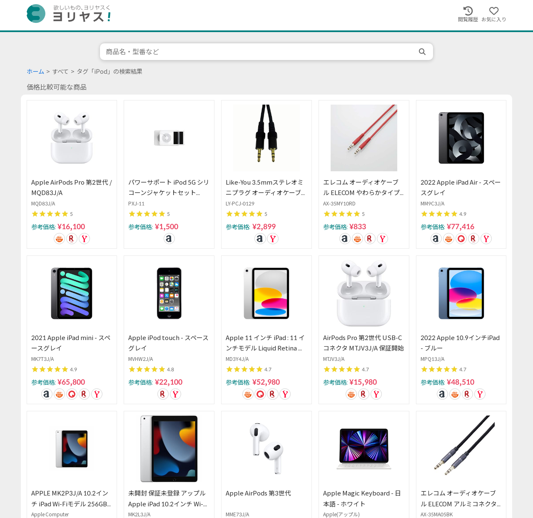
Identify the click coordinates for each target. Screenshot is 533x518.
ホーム (35, 71)
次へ (433, 416)
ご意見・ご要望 (100, 480)
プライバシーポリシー (251, 480)
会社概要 (299, 480)
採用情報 (140, 480)
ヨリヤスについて (48, 480)
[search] (423, 51)
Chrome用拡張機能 (346, 480)
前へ (99, 416)
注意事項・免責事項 (187, 480)
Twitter (390, 480)
